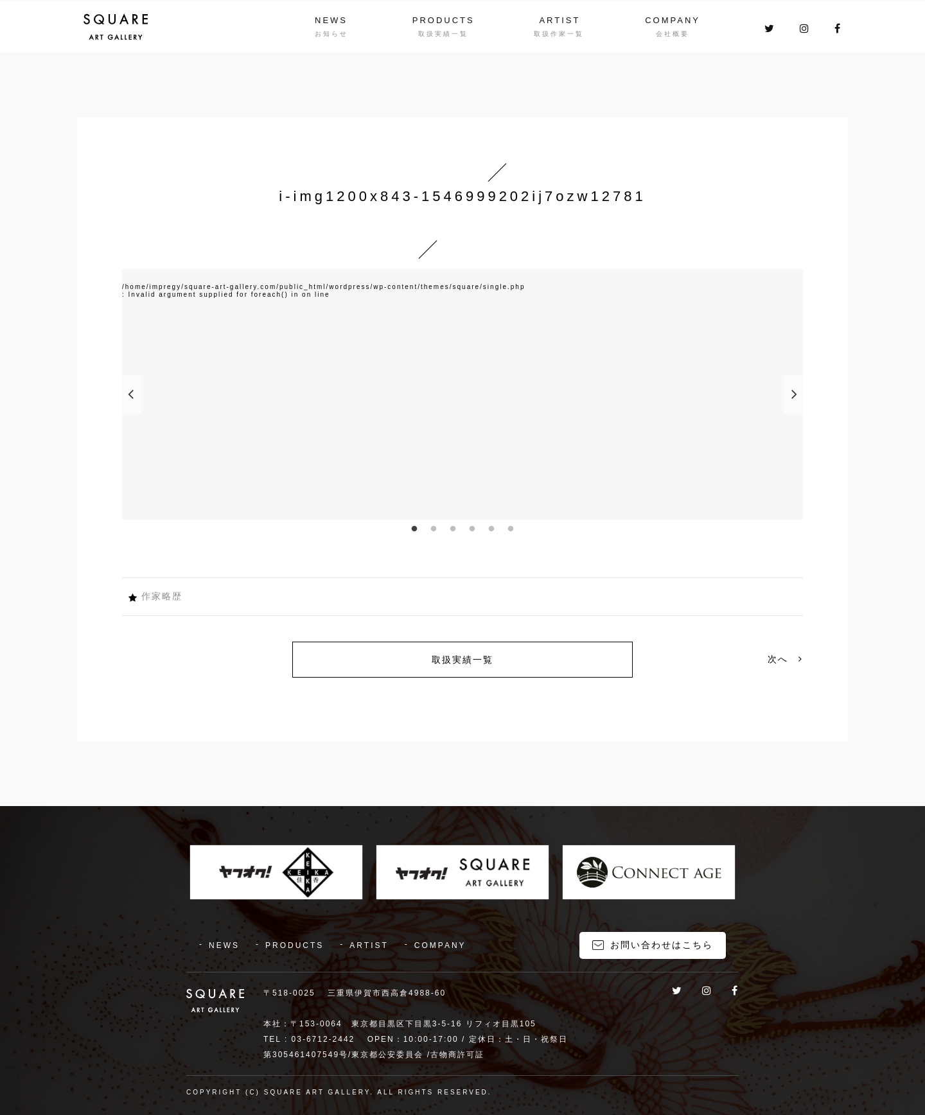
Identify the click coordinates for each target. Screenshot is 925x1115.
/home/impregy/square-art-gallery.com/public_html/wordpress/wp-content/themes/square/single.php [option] (323, 286)
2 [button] (433, 529)
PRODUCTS (443, 20)
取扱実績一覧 (462, 659)
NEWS (331, 20)
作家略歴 (161, 596)
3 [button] (452, 529)
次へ (785, 659)
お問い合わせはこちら (661, 945)
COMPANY (672, 20)
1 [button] (414, 529)
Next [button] (793, 394)
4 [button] (472, 529)
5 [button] (491, 529)
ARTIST (559, 20)
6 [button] (510, 529)
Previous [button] (131, 394)
